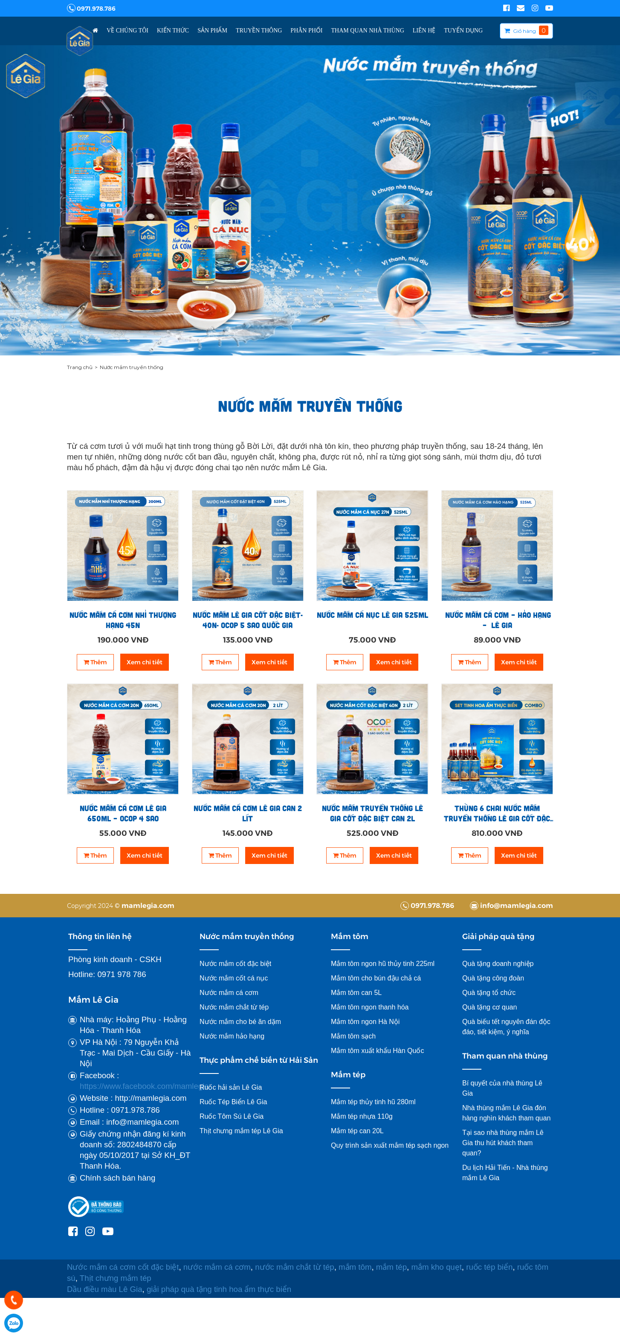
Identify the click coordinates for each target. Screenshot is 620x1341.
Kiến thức (173, 30)
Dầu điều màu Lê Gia (104, 1289)
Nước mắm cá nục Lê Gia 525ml (372, 615)
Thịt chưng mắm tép (115, 1278)
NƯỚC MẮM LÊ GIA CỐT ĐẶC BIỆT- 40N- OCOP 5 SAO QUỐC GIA (248, 620)
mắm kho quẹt (436, 1266)
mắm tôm (355, 1266)
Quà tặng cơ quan (489, 1007)
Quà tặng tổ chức (489, 992)
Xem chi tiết (144, 662)
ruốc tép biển (489, 1266)
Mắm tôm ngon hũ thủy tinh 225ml (383, 963)
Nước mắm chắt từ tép (234, 1007)
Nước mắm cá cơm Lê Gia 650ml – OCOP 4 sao (123, 813)
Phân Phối (306, 30)
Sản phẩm (212, 30)
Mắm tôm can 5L (356, 992)
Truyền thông (259, 30)
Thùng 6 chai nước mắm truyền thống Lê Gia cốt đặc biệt (497, 813)
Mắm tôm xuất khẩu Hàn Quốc (377, 1050)
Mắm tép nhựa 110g (362, 1116)
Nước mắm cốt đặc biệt (235, 963)
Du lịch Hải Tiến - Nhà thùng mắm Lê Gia (505, 1172)
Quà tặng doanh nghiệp (497, 963)
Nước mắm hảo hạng (232, 1036)
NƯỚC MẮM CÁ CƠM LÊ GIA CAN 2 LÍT (248, 813)
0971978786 (13, 1323)
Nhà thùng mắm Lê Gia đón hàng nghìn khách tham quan (506, 1113)
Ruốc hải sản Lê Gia (231, 1087)
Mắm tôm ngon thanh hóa (370, 1007)
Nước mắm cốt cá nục (235, 978)
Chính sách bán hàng (117, 1177)
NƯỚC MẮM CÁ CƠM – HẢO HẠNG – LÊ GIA (497, 620)
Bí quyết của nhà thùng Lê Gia (502, 1088)
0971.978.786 (91, 8)
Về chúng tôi (127, 30)
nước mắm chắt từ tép (294, 1266)
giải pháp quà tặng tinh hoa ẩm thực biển (220, 1289)
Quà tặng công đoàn (493, 978)
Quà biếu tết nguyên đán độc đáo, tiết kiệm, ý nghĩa (506, 1027)
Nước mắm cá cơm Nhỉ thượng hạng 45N (123, 620)
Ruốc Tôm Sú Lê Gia (232, 1116)
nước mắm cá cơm (217, 1266)
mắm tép (391, 1266)
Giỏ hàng (524, 31)
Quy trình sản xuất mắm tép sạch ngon (390, 1145)
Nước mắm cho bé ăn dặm (240, 1021)
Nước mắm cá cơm (229, 992)
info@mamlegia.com (511, 905)
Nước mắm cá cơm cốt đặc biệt (123, 1266)
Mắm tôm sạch (353, 1036)
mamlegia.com (148, 905)
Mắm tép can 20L (357, 1130)
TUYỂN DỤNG (463, 30)
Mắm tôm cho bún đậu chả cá (376, 978)
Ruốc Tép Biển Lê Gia (233, 1101)
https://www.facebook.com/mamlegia (144, 1086)
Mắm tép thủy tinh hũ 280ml (373, 1101)
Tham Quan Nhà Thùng (367, 30)
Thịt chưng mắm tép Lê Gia (242, 1130)
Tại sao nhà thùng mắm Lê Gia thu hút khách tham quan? (503, 1143)
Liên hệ (424, 30)
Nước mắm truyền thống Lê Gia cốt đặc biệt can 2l (372, 813)
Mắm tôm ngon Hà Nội (365, 1021)
